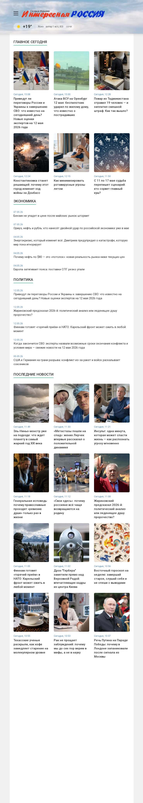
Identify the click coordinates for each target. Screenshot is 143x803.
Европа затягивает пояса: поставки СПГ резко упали (72, 267)
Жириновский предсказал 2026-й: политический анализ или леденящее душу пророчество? (72, 311)
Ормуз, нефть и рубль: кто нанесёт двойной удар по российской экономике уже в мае (72, 226)
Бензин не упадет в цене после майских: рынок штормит (72, 214)
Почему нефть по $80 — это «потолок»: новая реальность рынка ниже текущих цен (72, 255)
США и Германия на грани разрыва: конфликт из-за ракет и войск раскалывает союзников (72, 360)
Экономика (25, 201)
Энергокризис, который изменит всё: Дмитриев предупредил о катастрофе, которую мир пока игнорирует (72, 240)
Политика (23, 279)
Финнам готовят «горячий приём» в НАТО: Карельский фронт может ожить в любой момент (72, 327)
